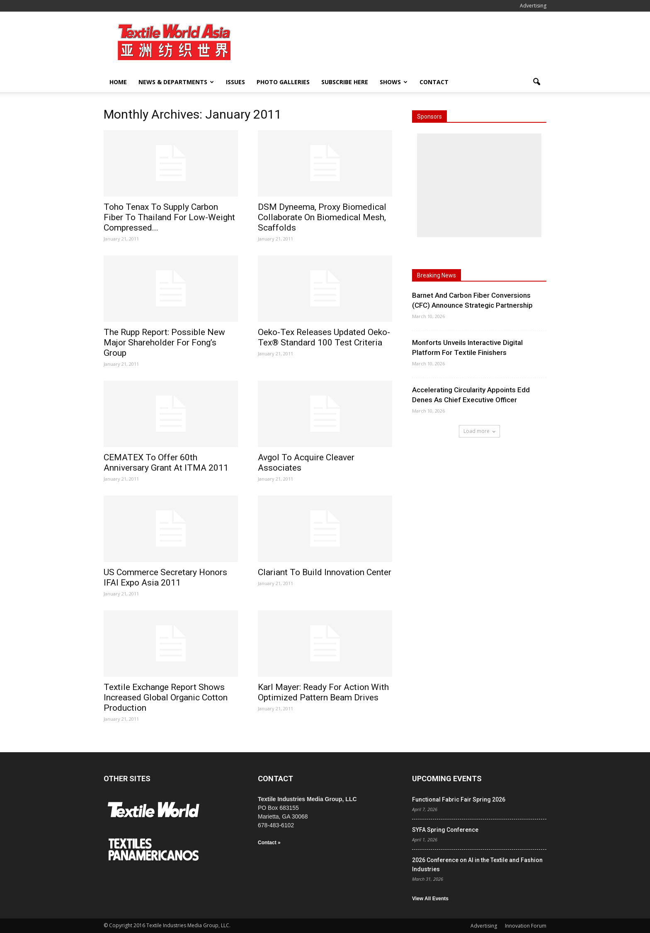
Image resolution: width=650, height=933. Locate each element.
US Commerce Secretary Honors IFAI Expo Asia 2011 (165, 577)
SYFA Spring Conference (445, 829)
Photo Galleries (283, 82)
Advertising (533, 5)
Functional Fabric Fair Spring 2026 (458, 799)
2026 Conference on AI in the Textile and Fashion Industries (477, 864)
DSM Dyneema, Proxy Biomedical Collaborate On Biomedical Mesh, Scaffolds (322, 217)
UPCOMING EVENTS (447, 778)
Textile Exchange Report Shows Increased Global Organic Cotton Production (166, 697)
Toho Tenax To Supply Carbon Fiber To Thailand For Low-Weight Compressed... (169, 217)
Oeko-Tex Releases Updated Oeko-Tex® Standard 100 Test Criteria (324, 337)
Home (118, 82)
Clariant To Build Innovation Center (324, 572)
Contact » (269, 843)
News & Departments (176, 82)
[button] (536, 82)
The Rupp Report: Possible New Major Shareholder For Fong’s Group (164, 342)
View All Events (430, 898)
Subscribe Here (344, 82)
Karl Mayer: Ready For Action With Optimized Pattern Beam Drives (323, 692)
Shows (393, 82)
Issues (235, 82)
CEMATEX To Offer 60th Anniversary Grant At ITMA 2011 (166, 462)
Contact (434, 82)
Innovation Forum (525, 925)
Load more (479, 431)
